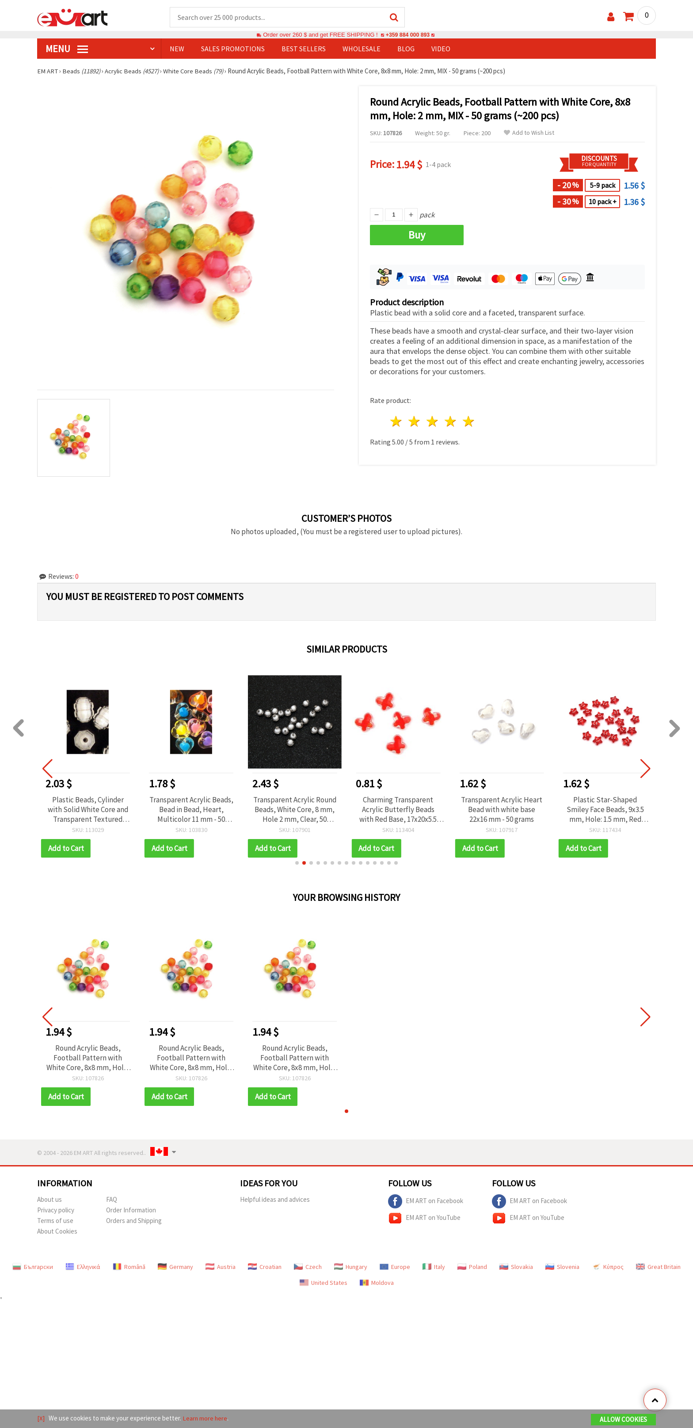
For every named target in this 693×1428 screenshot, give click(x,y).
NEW (177, 49)
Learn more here (205, 1418)
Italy (434, 1267)
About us (49, 1200)
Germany (175, 1267)
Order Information (131, 1210)
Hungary (350, 1267)
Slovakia (516, 1267)
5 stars (469, 422)
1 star (397, 422)
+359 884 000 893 (407, 35)
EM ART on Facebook (425, 1202)
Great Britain (658, 1267)
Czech (308, 1267)
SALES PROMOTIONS (233, 49)
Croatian (265, 1267)
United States (323, 1283)
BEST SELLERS (304, 49)
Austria (221, 1267)
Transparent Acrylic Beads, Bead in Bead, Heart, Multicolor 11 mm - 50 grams (191, 809)
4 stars (451, 422)
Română (129, 1267)
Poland (472, 1267)
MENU (67, 49)
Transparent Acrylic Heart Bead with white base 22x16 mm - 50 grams (501, 809)
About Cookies (57, 1231)
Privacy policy (55, 1210)
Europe (395, 1267)
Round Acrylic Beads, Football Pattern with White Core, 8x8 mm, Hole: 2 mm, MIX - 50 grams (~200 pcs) (88, 1058)
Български (32, 1267)
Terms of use (55, 1221)
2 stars (415, 422)
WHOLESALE (362, 49)
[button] (297, 863)
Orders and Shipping (134, 1221)
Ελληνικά (82, 1267)
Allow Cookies (623, 1420)
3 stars (433, 422)
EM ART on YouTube (424, 1219)
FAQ (111, 1200)
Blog (406, 49)
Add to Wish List (529, 133)
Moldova (377, 1283)
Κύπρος (608, 1267)
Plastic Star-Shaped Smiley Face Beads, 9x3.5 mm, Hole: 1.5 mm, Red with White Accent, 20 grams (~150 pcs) (605, 809)
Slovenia (562, 1267)
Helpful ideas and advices (275, 1200)
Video (440, 49)
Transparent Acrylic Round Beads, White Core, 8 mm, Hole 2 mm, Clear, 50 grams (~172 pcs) (295, 809)
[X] (41, 1418)
